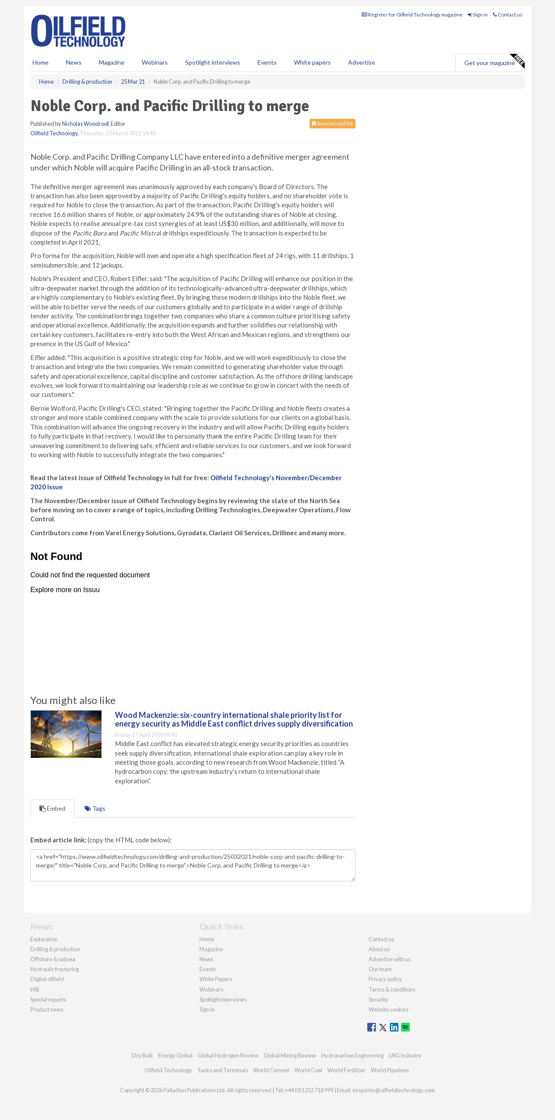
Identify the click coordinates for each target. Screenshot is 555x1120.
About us (379, 949)
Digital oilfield (47, 979)
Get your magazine (494, 61)
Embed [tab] (52, 808)
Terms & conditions (392, 989)
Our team (380, 969)
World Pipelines (390, 1070)
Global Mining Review (290, 1055)
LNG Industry (405, 1055)
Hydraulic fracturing (54, 969)
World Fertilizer (346, 1070)
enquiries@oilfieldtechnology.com (394, 1090)
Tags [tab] (95, 808)
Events (267, 62)
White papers (312, 62)
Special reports (48, 999)
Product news (46, 1009)
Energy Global (175, 1055)
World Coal (308, 1070)
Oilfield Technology (54, 133)
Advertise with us (390, 959)
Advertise (361, 62)
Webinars (155, 62)
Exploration (44, 939)
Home (41, 62)
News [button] (74, 62)
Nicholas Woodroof (85, 123)
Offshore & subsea (52, 959)
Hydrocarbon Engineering (352, 1055)
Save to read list (332, 123)
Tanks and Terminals (222, 1070)
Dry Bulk (142, 1055)
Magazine (111, 62)
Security (378, 999)
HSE (35, 989)
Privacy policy (385, 979)
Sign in (478, 14)
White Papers (215, 979)
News (206, 959)
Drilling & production (55, 949)
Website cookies (388, 1009)
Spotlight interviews (212, 62)
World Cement (271, 1070)
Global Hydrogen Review (228, 1055)
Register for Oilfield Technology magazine (412, 14)
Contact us (507, 14)
